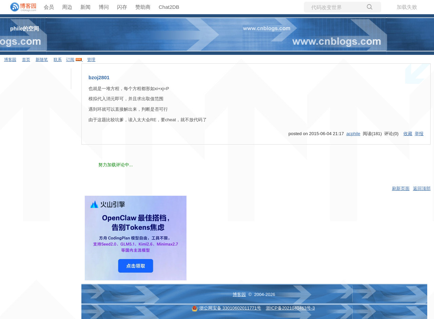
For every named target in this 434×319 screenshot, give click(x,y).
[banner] (20, 7)
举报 (419, 133)
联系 (58, 59)
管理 (91, 59)
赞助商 (143, 7)
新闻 (85, 7)
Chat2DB (169, 7)
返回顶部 (422, 188)
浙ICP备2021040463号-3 (290, 308)
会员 (49, 7)
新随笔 (42, 59)
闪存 (122, 7)
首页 (26, 59)
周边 (67, 7)
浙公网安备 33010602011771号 (226, 308)
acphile (353, 133)
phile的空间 (24, 28)
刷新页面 (401, 188)
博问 (104, 7)
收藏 (407, 133)
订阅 (70, 59)
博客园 (10, 59)
